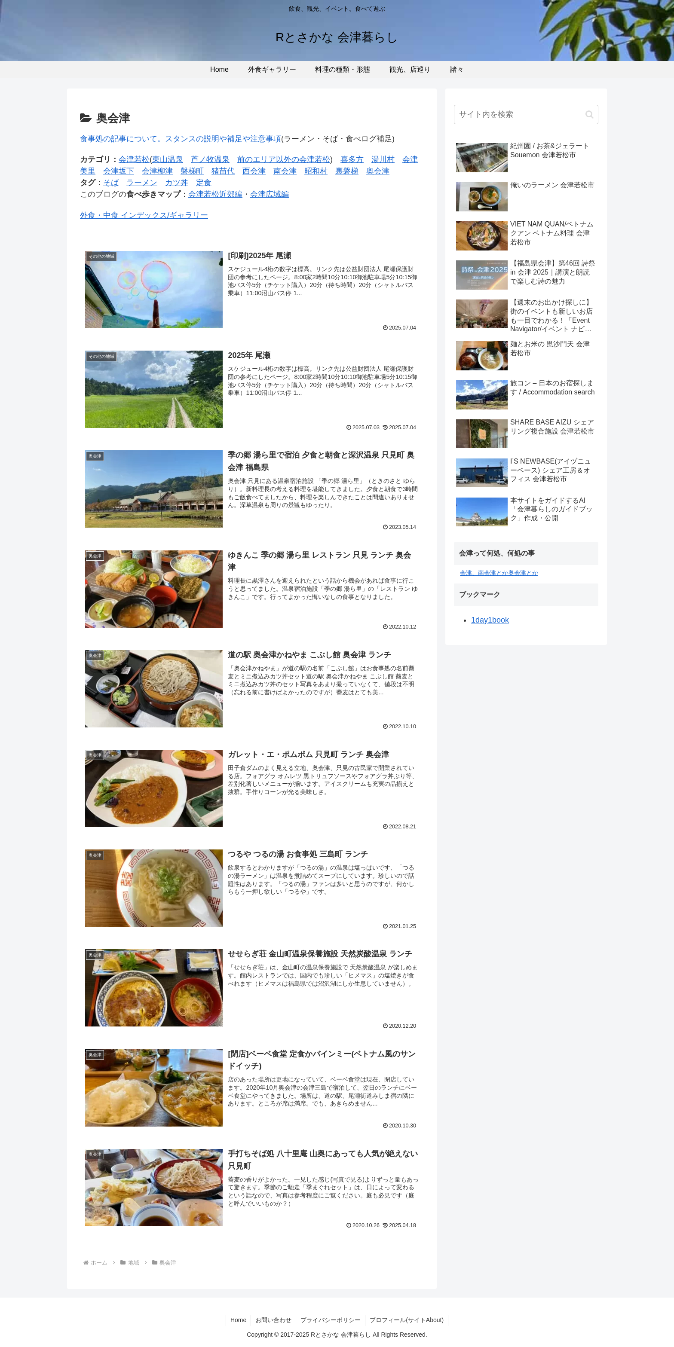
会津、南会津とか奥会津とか (499, 572)
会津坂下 (118, 171)
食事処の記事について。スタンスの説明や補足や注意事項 (180, 138)
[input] (526, 114)
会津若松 (134, 159)
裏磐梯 (346, 171)
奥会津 (377, 171)
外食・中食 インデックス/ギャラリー (144, 215)
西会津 (254, 171)
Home (238, 1319)
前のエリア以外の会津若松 (283, 159)
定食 (203, 182)
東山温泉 (167, 159)
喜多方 (352, 159)
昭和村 (316, 171)
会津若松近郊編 (215, 194)
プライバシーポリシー (330, 1319)
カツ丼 (176, 182)
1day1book (490, 620)
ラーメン (141, 182)
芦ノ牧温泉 (210, 159)
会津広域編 (269, 194)
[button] (589, 114)
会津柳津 (157, 171)
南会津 (285, 171)
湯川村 (383, 159)
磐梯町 (192, 171)
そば (111, 182)
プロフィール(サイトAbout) (407, 1319)
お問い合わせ (273, 1319)
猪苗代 (223, 171)
